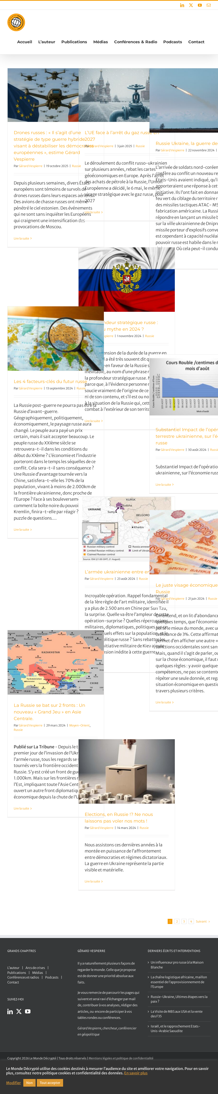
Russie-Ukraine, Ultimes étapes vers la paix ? (179, 999)
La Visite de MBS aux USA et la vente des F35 (177, 1014)
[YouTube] (27, 1011)
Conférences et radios (23, 977)
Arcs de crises (35, 968)
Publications (16, 973)
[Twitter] (19, 1011)
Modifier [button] (13, 1083)
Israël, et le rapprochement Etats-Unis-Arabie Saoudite (175, 1028)
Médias (37, 973)
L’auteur (13, 968)
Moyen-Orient (79, 725)
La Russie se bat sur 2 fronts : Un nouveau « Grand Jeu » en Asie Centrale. (49, 712)
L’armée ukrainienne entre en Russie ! (126, 572)
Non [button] (29, 1083)
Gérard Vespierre (30, 166)
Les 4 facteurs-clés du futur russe (50, 381)
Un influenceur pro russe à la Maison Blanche (177, 964)
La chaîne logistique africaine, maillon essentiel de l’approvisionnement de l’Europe (179, 982)
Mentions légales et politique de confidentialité (121, 1058)
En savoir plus (136, 1073)
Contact (13, 982)
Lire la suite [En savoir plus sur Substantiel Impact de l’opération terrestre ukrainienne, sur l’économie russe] (163, 484)
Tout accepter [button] (50, 1083)
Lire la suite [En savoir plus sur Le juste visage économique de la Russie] (163, 702)
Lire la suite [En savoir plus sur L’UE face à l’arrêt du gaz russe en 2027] (92, 212)
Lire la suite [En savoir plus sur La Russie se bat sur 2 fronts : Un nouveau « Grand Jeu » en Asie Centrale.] (21, 808)
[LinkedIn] (10, 1011)
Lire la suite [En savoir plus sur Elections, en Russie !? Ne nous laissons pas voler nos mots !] (92, 881)
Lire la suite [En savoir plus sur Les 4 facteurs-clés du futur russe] (21, 529)
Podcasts (51, 977)
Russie (140, 146)
